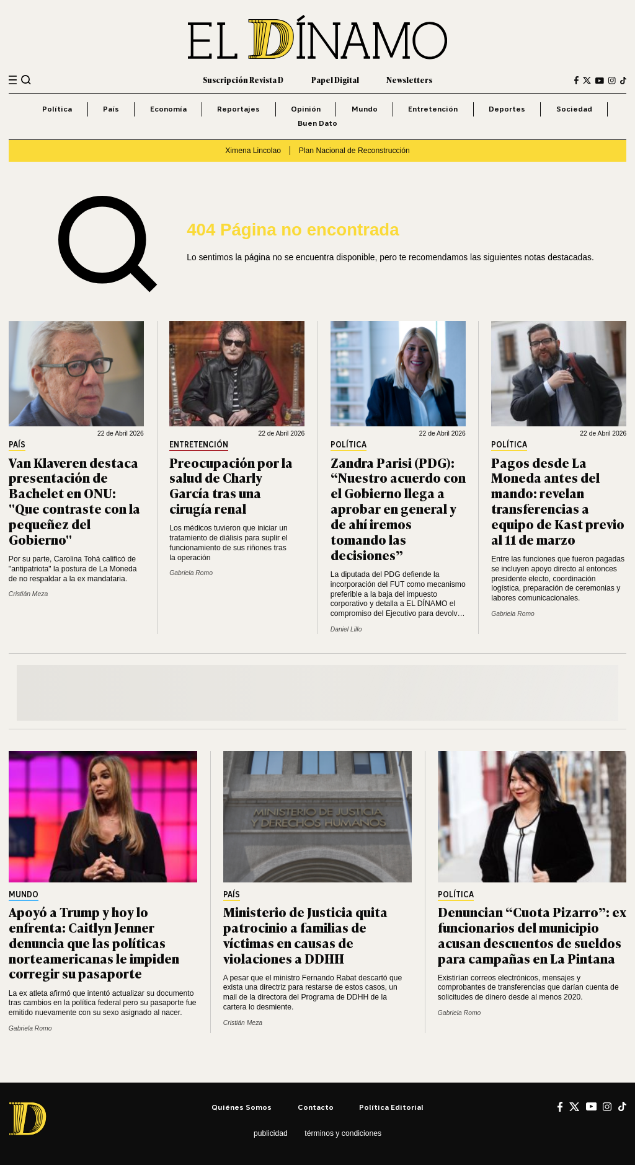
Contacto (316, 1107)
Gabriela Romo (191, 572)
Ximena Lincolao (253, 150)
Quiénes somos (241, 1107)
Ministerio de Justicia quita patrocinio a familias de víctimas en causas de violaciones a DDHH (305, 934)
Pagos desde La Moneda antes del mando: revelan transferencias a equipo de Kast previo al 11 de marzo (557, 500)
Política (57, 108)
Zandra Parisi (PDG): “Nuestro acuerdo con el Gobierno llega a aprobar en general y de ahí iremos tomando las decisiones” (398, 508)
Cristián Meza (28, 594)
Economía (168, 108)
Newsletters (409, 80)
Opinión (306, 108)
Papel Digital (335, 80)
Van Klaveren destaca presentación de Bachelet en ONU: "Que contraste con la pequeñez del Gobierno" (74, 500)
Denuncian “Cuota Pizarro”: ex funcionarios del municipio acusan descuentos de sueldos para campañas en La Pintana (532, 934)
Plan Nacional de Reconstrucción (354, 150)
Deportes (507, 108)
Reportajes (238, 108)
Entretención (433, 108)
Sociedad (574, 108)
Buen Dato (317, 123)
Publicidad (271, 1133)
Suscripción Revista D (243, 80)
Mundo (365, 108)
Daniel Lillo (346, 629)
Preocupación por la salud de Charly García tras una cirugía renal (231, 485)
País (111, 108)
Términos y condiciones (342, 1133)
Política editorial (391, 1107)
